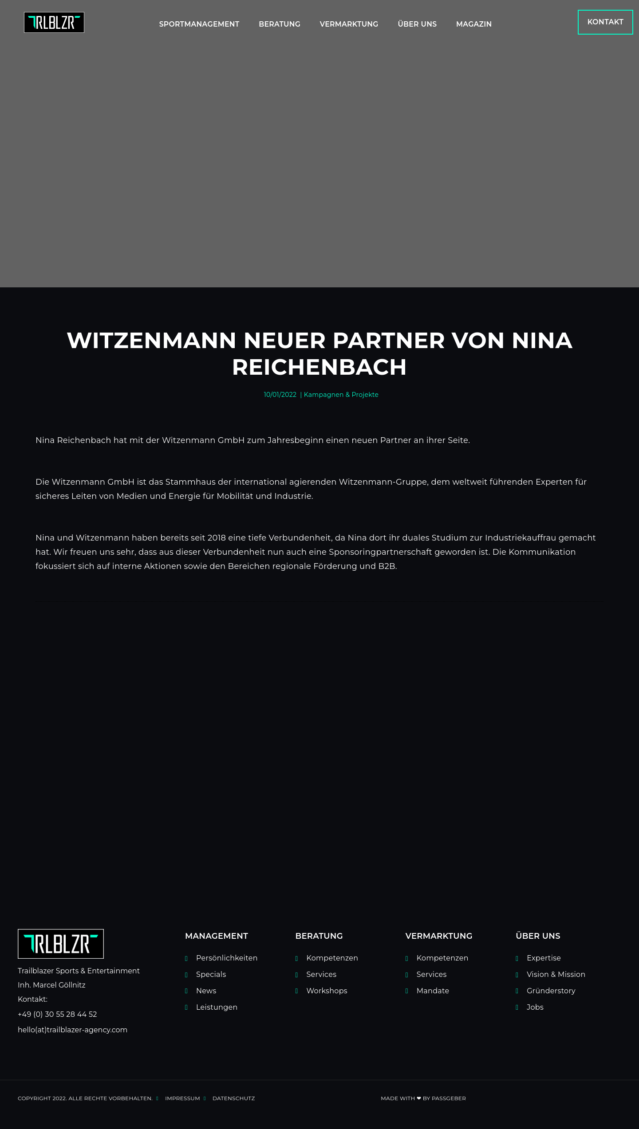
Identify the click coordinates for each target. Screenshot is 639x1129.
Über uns (419, 22)
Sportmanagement (190, 22)
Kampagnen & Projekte (341, 395)
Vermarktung (348, 22)
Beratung (274, 22)
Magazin (480, 22)
